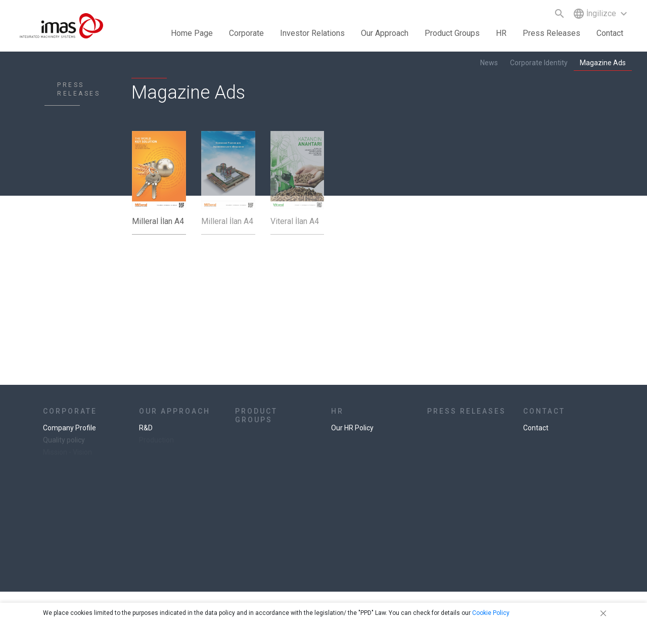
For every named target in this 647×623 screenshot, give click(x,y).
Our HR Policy (352, 428)
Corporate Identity (539, 63)
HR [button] (501, 33)
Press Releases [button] (551, 33)
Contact (609, 33)
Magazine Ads (603, 63)
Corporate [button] (246, 33)
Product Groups (452, 33)
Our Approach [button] (384, 33)
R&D (146, 428)
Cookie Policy (491, 612)
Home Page (192, 33)
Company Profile (69, 428)
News (489, 63)
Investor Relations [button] (312, 33)
